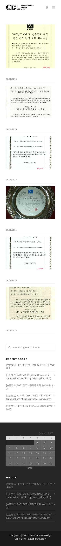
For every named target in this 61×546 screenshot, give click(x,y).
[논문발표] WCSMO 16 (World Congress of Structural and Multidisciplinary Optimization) (28, 377)
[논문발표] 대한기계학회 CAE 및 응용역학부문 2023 (29, 408)
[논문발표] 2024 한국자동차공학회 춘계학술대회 (29, 387)
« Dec (29, 468)
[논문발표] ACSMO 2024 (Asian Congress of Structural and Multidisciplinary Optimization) (28, 397)
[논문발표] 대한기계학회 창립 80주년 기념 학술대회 (30, 366)
